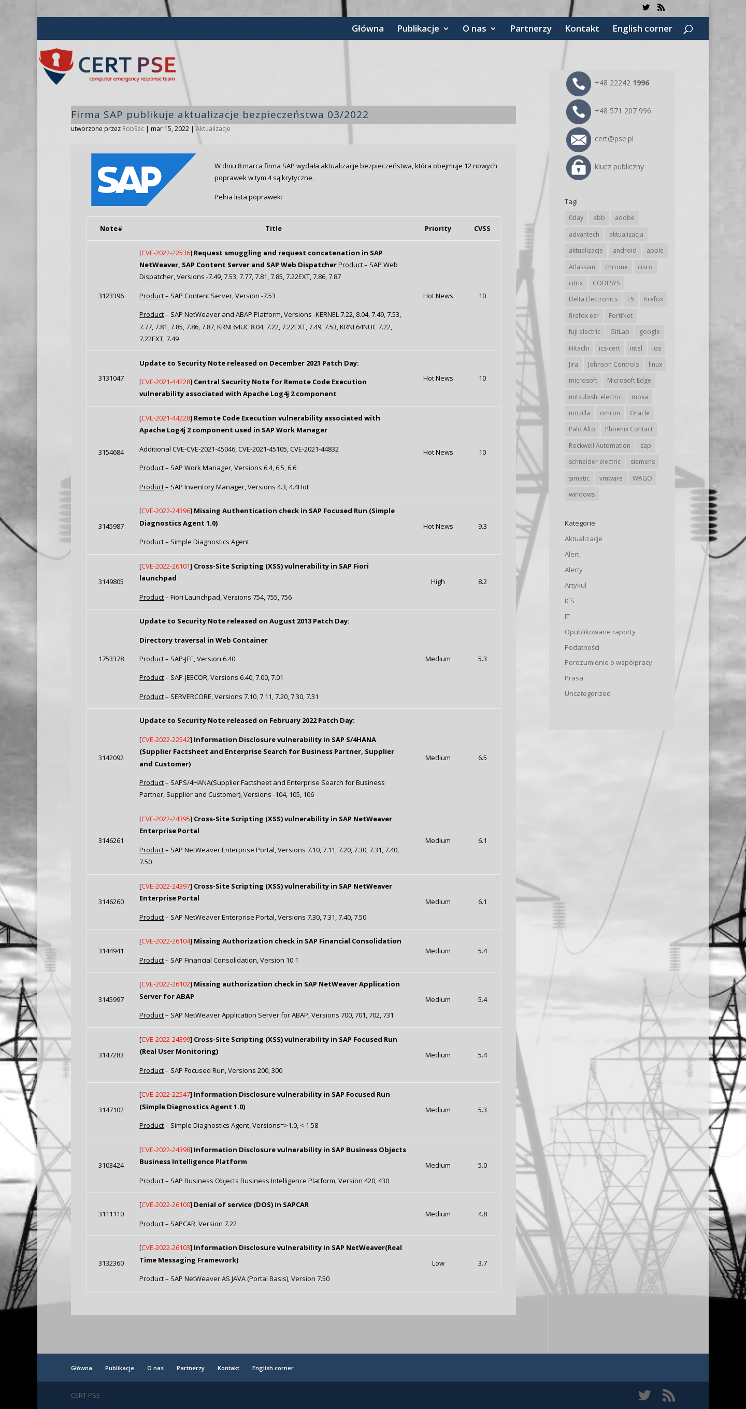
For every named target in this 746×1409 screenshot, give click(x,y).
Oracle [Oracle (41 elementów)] (640, 413)
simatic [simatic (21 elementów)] (579, 478)
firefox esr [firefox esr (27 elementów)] (584, 315)
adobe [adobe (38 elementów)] (625, 217)
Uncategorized (588, 693)
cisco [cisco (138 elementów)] (645, 267)
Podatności (582, 647)
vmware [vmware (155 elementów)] (611, 478)
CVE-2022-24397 (165, 886)
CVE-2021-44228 (165, 381)
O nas (474, 29)
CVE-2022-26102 (165, 984)
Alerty (574, 569)
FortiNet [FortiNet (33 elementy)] (621, 315)
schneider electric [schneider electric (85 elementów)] (595, 461)
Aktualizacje (213, 128)
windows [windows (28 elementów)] (582, 494)
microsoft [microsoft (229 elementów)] (583, 380)
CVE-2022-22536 (165, 252)
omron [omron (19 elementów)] (610, 413)
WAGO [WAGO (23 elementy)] (642, 478)
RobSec (133, 128)
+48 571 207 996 (608, 110)
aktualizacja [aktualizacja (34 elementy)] (626, 234)
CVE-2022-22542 (165, 739)
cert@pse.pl (600, 138)
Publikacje (418, 29)
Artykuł (575, 585)
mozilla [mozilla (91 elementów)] (579, 413)
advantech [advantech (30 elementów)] (584, 234)
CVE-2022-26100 (165, 1204)
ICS (570, 600)
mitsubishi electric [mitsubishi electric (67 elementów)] (595, 397)
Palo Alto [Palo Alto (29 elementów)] (582, 429)
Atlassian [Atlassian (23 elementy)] (582, 267)
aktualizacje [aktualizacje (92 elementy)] (586, 250)
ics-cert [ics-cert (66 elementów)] (609, 348)
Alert (572, 554)
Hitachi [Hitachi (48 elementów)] (579, 348)
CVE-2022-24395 (165, 818)
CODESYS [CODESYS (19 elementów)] (606, 283)
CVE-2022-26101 (165, 566)
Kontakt (582, 29)
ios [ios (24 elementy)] (656, 348)
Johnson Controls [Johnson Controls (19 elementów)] (613, 364)
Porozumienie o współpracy (608, 662)
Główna (368, 29)
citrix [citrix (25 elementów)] (576, 283)
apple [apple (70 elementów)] (655, 250)
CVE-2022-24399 (165, 1039)
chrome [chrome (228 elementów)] (616, 267)
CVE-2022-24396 (165, 510)
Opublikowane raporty (600, 631)
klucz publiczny (605, 166)
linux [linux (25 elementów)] (655, 364)
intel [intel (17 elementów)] (636, 348)
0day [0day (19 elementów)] (576, 217)
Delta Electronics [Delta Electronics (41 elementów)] (593, 299)
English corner (642, 29)
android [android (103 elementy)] (625, 250)
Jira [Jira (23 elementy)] (573, 364)
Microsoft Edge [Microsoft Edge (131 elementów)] (629, 380)
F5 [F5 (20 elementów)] (630, 299)
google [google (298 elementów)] (649, 331)
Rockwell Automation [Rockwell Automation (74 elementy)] (599, 445)
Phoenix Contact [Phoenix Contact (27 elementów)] (629, 429)
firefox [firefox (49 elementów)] (653, 299)
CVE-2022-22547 (165, 1094)
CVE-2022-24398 (165, 1149)
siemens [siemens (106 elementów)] (642, 461)
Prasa (574, 677)
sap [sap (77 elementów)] (645, 445)
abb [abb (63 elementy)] (599, 217)
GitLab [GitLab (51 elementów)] (619, 331)
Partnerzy (531, 29)
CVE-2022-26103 (165, 1247)
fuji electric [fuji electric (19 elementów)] (584, 331)
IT (567, 616)
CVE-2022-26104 (165, 941)
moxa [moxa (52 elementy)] (640, 397)
